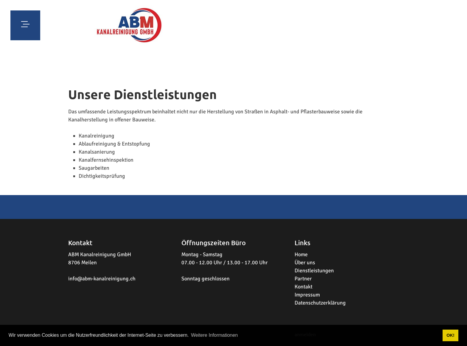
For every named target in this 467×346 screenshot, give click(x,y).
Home (301, 254)
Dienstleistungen (314, 270)
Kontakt (303, 286)
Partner (303, 278)
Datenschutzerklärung (320, 302)
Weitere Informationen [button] (214, 335)
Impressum (307, 294)
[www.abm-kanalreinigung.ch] (129, 25)
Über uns (305, 262)
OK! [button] (450, 335)
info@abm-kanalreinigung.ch (102, 278)
